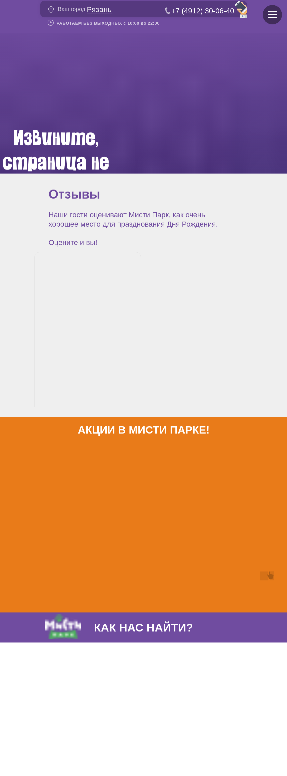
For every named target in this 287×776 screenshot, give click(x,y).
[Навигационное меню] (272, 14)
